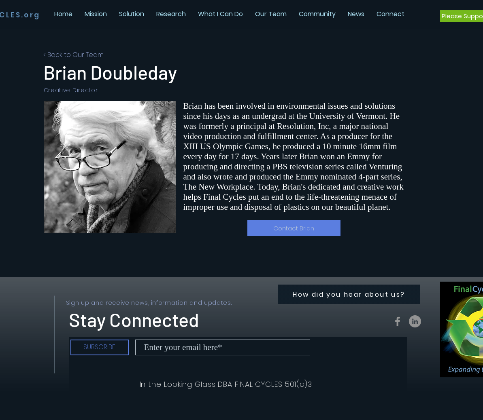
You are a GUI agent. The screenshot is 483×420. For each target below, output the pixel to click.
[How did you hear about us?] (349, 294)
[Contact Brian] (293, 228)
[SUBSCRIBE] (99, 347)
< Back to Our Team (73, 54)
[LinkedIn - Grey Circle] (415, 321)
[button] (356, 14)
